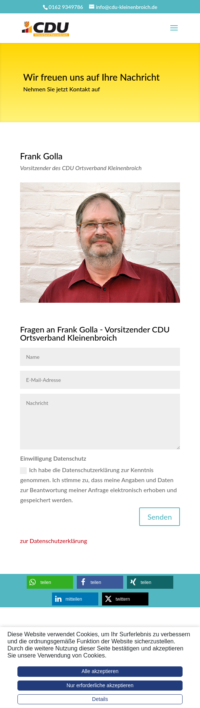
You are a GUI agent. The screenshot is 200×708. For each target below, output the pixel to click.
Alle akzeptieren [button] (100, 671)
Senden (159, 516)
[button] (50, 582)
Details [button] (100, 699)
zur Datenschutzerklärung (53, 540)
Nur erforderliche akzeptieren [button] (100, 685)
